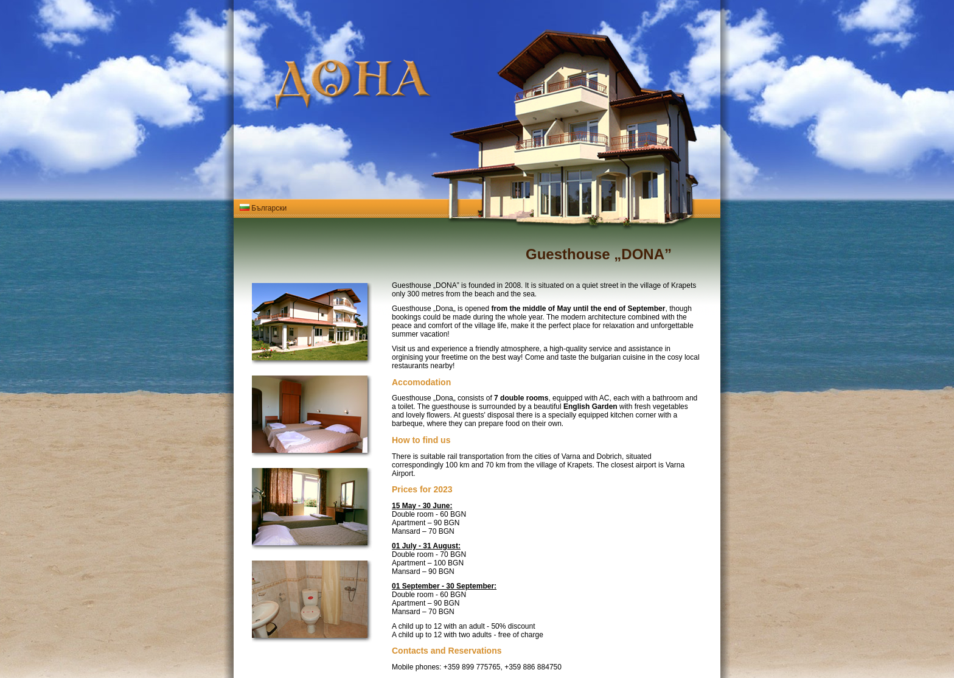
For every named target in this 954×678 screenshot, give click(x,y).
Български (263, 208)
